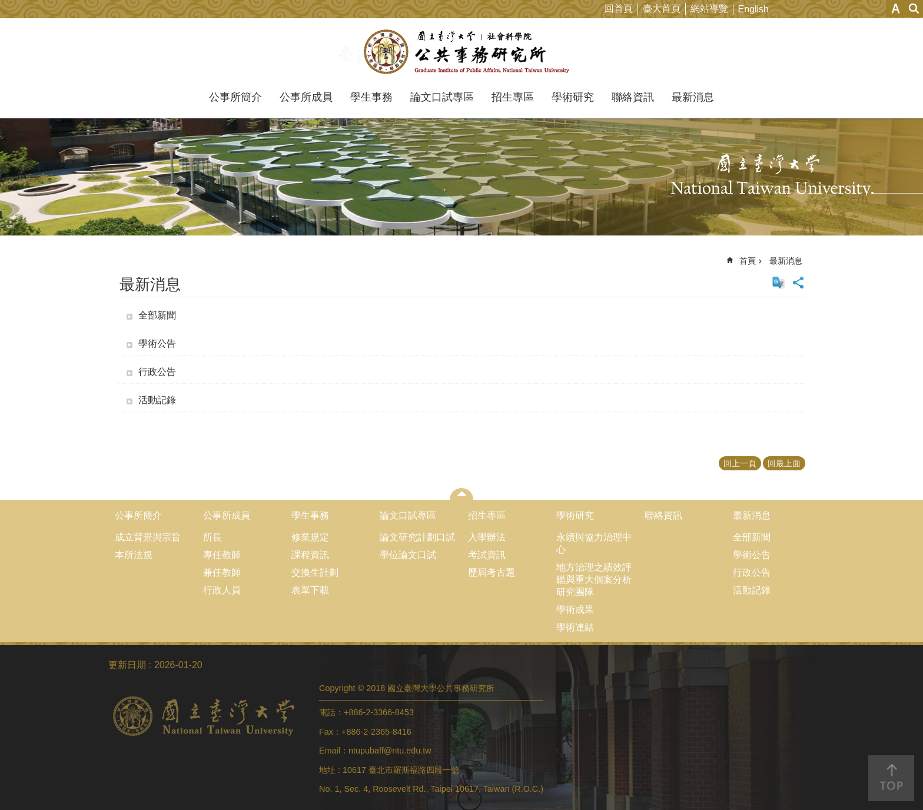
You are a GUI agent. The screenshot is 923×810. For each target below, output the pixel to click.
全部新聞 (157, 315)
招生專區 (513, 97)
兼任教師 (222, 572)
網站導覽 (709, 9)
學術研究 (573, 97)
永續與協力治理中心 (594, 543)
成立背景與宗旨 (148, 537)
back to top (891, 778)
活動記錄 (157, 400)
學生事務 (371, 97)
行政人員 (222, 590)
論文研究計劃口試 (417, 537)
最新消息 (693, 97)
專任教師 (222, 555)
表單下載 (310, 590)
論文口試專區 (442, 97)
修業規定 (310, 537)
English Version (779, 282)
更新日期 (127, 665)
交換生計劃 (314, 572)
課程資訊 (310, 555)
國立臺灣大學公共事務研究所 (462, 52)
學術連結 (575, 627)
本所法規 (133, 555)
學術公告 (157, 343)
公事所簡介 (235, 97)
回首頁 (619, 9)
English (753, 9)
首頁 (747, 260)
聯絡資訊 (633, 97)
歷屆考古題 (491, 572)
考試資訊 (487, 555)
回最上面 (784, 463)
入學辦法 (487, 537)
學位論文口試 (408, 555)
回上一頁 (739, 463)
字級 (895, 8)
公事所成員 (306, 97)
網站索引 (914, 8)
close (461, 494)
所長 (212, 537)
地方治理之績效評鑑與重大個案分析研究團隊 (594, 579)
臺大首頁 (661, 9)
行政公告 (157, 372)
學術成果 (575, 610)
